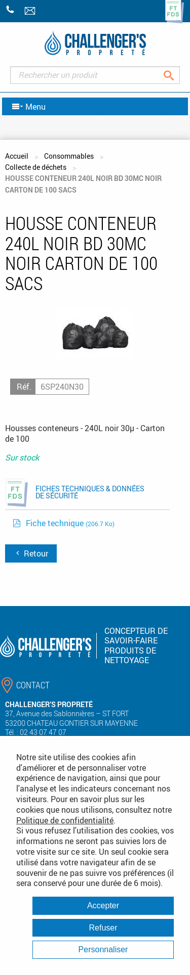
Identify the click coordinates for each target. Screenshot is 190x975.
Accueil (16, 156)
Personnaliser (103, 949)
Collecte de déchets (35, 167)
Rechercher (176, 75)
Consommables (69, 156)
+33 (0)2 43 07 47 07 (10, 9)
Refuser (103, 927)
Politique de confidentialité (64, 820)
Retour (31, 553)
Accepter (103, 905)
